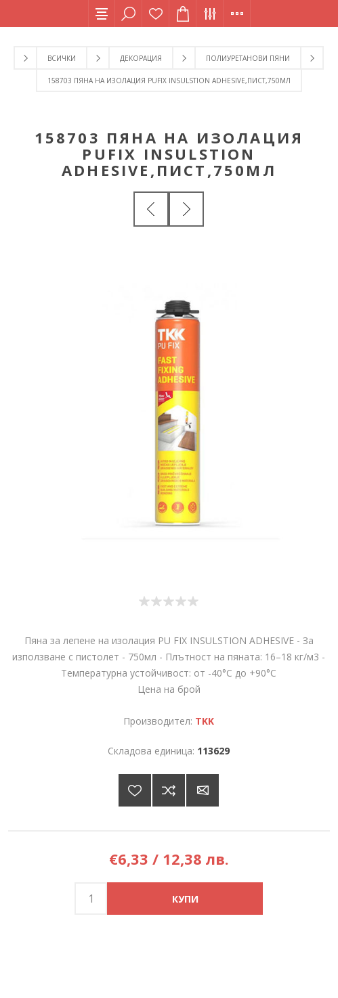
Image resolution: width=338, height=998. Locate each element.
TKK (204, 721)
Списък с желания (155, 13)
